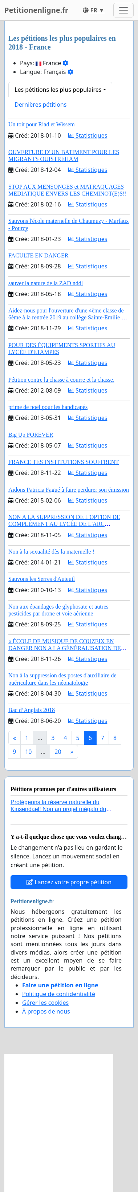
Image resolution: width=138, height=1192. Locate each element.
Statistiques (87, 135)
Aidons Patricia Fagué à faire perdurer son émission (68, 490)
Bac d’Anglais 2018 (31, 710)
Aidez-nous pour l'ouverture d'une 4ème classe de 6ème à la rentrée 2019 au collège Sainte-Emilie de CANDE (67, 317)
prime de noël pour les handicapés (48, 407)
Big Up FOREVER (30, 435)
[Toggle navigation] (123, 10)
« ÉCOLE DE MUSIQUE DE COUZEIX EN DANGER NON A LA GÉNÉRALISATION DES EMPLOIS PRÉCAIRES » (66, 648)
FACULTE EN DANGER (38, 255)
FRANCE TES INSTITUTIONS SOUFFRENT (63, 462)
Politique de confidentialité (58, 994)
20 (57, 752)
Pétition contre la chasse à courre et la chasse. (61, 380)
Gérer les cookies (45, 1003)
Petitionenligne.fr (36, 10)
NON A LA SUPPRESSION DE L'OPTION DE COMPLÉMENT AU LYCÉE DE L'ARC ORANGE (64, 524)
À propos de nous (46, 1011)
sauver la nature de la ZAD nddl (45, 283)
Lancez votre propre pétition (69, 882)
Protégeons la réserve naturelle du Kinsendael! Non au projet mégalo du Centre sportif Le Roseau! (58, 809)
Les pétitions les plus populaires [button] (58, 90)
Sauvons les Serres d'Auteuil (41, 579)
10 (28, 752)
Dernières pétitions (40, 105)
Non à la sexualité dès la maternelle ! (51, 551)
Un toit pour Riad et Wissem (41, 124)
